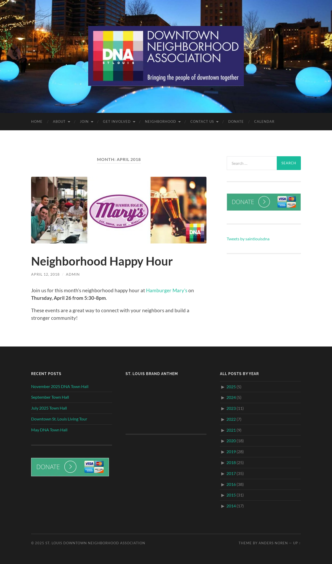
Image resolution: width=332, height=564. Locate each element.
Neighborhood (160, 121)
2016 (231, 484)
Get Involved (117, 121)
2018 (231, 462)
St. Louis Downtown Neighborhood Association (95, 543)
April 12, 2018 (45, 274)
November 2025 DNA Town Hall (59, 386)
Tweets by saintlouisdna (248, 238)
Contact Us (202, 121)
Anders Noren (273, 543)
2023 (231, 408)
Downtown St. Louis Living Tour (59, 418)
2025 (231, 386)
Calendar (264, 121)
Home (37, 121)
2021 (231, 429)
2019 (231, 451)
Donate (236, 121)
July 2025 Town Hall (49, 407)
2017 (231, 473)
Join (84, 121)
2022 (231, 419)
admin (73, 274)
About (59, 121)
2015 (231, 494)
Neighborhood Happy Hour (102, 261)
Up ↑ (297, 543)
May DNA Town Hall (49, 429)
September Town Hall (50, 397)
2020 (231, 440)
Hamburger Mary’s (166, 290)
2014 (231, 505)
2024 (231, 397)
